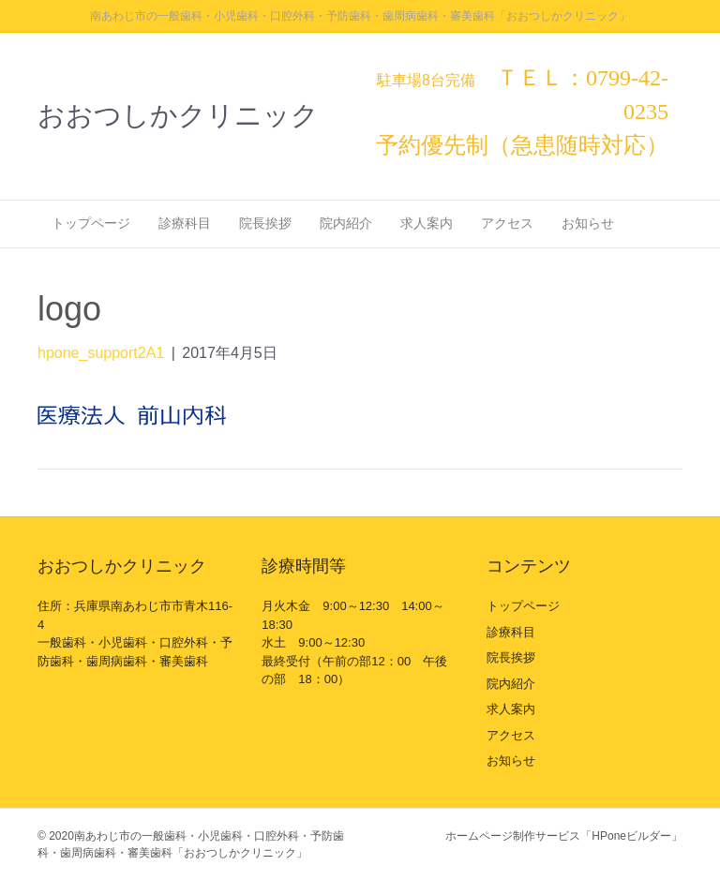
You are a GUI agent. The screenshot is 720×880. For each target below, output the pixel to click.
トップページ (91, 223)
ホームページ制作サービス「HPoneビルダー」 (563, 836)
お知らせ (588, 223)
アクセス (507, 223)
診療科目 (184, 223)
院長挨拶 (265, 223)
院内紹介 (346, 223)
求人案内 (426, 223)
